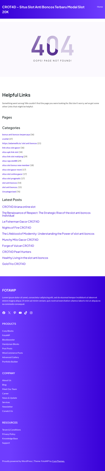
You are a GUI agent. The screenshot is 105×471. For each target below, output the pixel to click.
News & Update (9, 397)
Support (6, 442)
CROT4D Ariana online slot (19, 206)
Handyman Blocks (10, 344)
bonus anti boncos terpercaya (16, 134)
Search (101, 14)
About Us (6, 380)
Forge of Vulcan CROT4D (18, 245)
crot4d (5, 139)
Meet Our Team (9, 389)
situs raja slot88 (9, 160)
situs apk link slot (10, 152)
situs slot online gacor (12, 174)
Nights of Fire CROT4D (16, 227)
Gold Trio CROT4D (14, 263)
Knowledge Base (10, 438)
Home (100, 6)
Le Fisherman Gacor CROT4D (20, 221)
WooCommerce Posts (12, 352)
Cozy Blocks (8, 331)
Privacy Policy (8, 434)
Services (6, 402)
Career (5, 393)
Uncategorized (9, 191)
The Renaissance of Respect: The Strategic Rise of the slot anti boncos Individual (46, 214)
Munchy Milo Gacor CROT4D (20, 239)
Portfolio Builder (10, 361)
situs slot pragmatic (11, 178)
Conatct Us (7, 411)
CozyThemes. (58, 461)
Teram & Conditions (11, 429)
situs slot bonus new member (16, 165)
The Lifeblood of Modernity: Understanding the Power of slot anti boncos (48, 233)
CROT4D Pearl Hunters (16, 251)
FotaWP (6, 335)
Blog (4, 384)
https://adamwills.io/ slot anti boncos (19, 143)
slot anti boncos (9, 182)
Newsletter (7, 406)
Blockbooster (8, 339)
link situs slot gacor (11, 147)
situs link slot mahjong (12, 156)
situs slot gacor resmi (12, 169)
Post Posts (7, 348)
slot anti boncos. (10, 187)
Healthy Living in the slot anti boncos (25, 257)
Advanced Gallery (10, 357)
